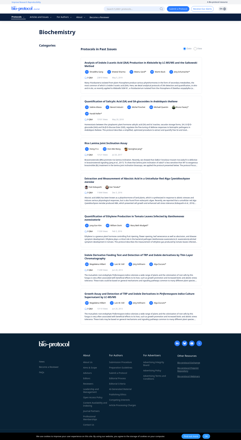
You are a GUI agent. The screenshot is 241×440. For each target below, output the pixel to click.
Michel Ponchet (136, 107)
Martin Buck (157, 72)
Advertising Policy (152, 370)
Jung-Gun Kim (93, 225)
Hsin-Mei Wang (111, 149)
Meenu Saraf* (138, 72)
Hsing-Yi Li (92, 149)
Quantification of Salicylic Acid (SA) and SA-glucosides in (131, 101)
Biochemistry (57, 32)
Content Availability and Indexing (95, 404)
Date (187, 48)
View (198, 48)
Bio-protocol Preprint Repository (188, 369)
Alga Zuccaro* (157, 264)
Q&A (89, 77)
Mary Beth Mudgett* (137, 225)
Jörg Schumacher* (179, 72)
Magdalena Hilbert (95, 264)
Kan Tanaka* (112, 187)
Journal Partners (91, 411)
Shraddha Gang (94, 72)
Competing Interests (119, 399)
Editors (86, 378)
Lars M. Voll (117, 264)
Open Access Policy (92, 397)
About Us (87, 362)
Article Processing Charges (122, 405)
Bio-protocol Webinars (188, 376)
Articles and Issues (41, 17)
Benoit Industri (114, 107)
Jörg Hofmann (136, 264)
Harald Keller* (93, 114)
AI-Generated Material (120, 389)
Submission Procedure (120, 362)
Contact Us (88, 424)
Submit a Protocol (178, 8)
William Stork (114, 225)
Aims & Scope (90, 367)
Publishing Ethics (117, 394)
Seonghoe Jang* (133, 149)
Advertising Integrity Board (153, 364)
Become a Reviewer (99, 17)
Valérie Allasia (93, 107)
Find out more (191, 436)
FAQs (41, 372)
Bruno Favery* (180, 107)
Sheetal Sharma (116, 72)
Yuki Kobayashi (93, 187)
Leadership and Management (91, 390)
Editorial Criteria (117, 383)
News (42, 361)
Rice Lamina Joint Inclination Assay (106, 143)
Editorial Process (117, 378)
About (81, 17)
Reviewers (88, 383)
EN (223, 8)
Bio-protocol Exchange (188, 362)
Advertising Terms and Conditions (154, 377)
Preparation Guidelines (120, 367)
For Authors (64, 17)
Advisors (87, 372)
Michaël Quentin (158, 107)
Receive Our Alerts (202, 8)
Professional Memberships (90, 418)
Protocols (18, 16)
